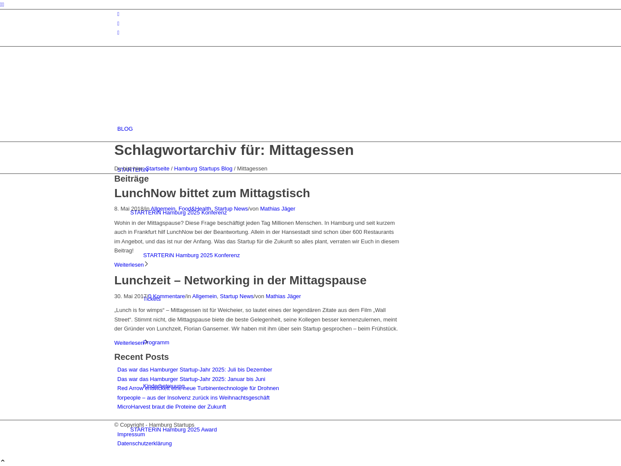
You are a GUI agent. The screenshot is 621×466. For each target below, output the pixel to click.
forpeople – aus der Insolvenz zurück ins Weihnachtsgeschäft (193, 397)
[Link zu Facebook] (118, 23)
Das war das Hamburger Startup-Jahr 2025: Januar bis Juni (191, 379)
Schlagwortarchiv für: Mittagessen (234, 150)
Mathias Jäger (277, 208)
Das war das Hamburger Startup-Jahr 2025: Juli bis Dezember (194, 369)
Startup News (231, 208)
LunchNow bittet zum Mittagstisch (212, 193)
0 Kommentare (166, 296)
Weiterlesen (131, 264)
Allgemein (163, 208)
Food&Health (195, 208)
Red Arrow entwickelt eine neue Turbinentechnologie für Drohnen (198, 388)
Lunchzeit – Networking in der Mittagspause (240, 280)
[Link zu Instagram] (118, 14)
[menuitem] (312, 128)
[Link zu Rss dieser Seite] (118, 32)
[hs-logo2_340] (179, 88)
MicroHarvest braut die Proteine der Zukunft (171, 406)
